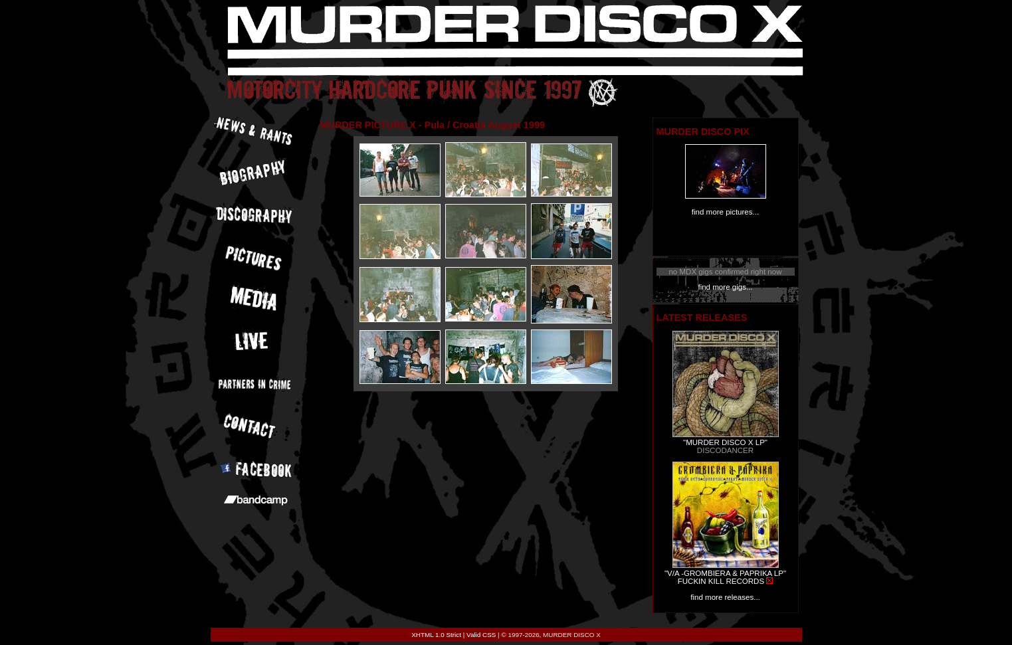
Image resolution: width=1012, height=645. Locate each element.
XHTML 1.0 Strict (436, 634)
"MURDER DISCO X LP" (725, 442)
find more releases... (725, 597)
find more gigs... (725, 287)
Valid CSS (481, 634)
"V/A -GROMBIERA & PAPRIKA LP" (725, 573)
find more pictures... (725, 212)
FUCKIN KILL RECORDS (721, 581)
